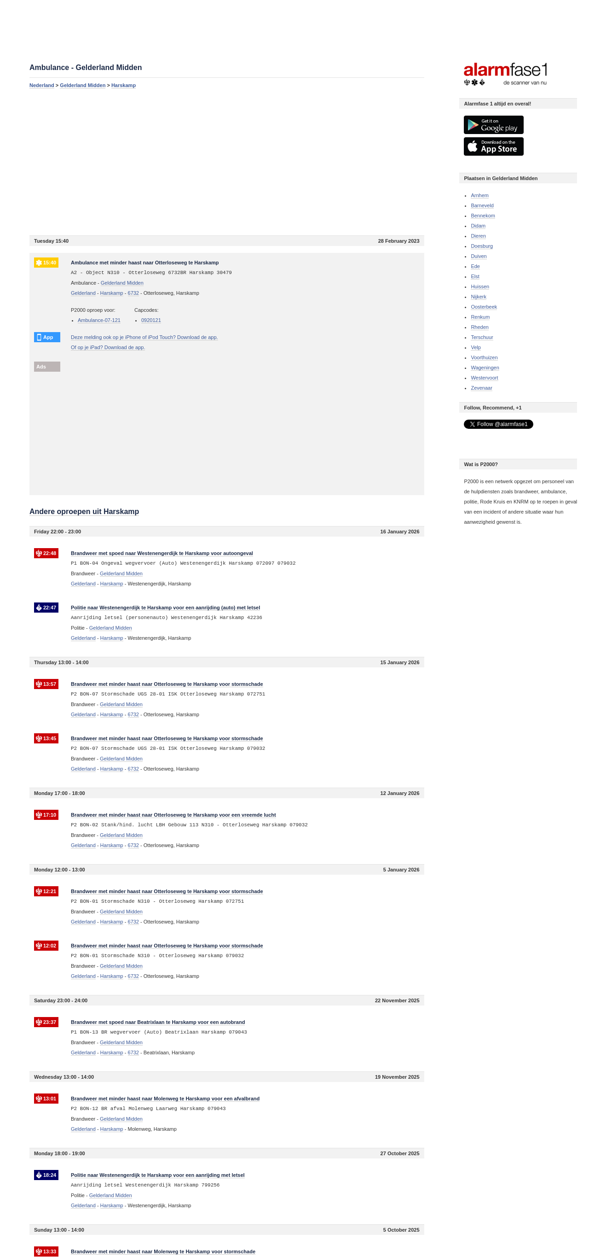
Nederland (41, 85)
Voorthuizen (484, 357)
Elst (475, 276)
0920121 (151, 320)
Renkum (480, 317)
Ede (475, 266)
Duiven (478, 256)
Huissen (480, 286)
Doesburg (482, 246)
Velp (475, 347)
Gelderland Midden (82, 85)
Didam (478, 225)
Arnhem (480, 195)
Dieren (478, 236)
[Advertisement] (226, 161)
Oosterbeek (484, 307)
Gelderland (83, 293)
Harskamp (123, 85)
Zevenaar (481, 388)
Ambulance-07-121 (99, 320)
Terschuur (482, 337)
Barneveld (482, 205)
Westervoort (484, 377)
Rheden (480, 327)
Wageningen (485, 367)
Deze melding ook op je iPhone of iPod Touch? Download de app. (144, 337)
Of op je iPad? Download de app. (108, 347)
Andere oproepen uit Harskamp (84, 511)
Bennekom (483, 215)
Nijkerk (478, 296)
